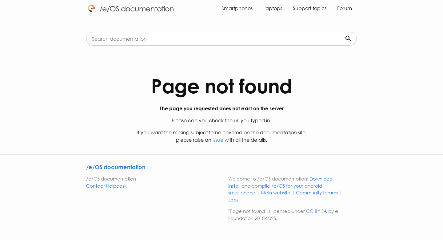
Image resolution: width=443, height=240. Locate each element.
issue (217, 139)
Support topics (309, 8)
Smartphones (237, 8)
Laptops (272, 8)
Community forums (317, 192)
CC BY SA (316, 211)
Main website (275, 192)
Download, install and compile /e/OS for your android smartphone (281, 186)
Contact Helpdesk (106, 186)
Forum (344, 8)
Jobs (233, 200)
